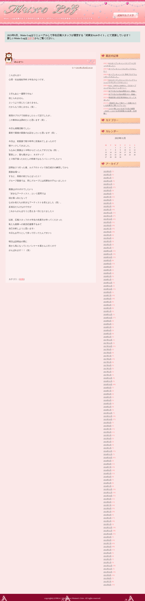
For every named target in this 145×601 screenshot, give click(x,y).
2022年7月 (107, 197)
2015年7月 (107, 429)
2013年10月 (107, 496)
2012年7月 (107, 543)
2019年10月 (107, 289)
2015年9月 (107, 422)
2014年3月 (107, 480)
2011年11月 (107, 569)
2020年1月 (107, 279)
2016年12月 (107, 378)
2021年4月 (107, 238)
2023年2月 (107, 174)
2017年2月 (107, 372)
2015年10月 (107, 419)
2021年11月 (107, 216)
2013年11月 (107, 492)
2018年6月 (107, 324)
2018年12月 (107, 314)
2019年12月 (107, 283)
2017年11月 (107, 343)
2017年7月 (107, 356)
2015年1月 (107, 448)
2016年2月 (107, 407)
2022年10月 (107, 187)
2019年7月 (107, 295)
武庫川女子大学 (126, 15)
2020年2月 (107, 276)
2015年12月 (107, 413)
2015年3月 (107, 442)
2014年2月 (107, 483)
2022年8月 (107, 194)
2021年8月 (107, 225)
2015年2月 (107, 445)
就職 (22, 279)
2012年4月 (107, 553)
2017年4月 (107, 365)
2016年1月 (107, 410)
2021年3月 (107, 241)
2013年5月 (107, 511)
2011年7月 (107, 581)
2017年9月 (107, 349)
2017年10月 (107, 346)
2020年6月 (107, 267)
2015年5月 (107, 435)
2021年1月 (107, 248)
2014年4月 (107, 476)
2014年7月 (107, 467)
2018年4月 (107, 330)
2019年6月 (107, 298)
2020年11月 (107, 254)
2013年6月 (107, 508)
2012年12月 (107, 527)
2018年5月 (107, 327)
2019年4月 (107, 305)
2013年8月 (107, 502)
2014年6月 (107, 470)
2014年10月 (107, 457)
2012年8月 (107, 540)
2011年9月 (107, 575)
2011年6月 (107, 585)
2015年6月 (107, 432)
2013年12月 (107, 489)
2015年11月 (107, 416)
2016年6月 (107, 394)
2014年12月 (107, 451)
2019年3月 (107, 308)
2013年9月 (107, 499)
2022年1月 (107, 209)
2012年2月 (107, 559)
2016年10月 (107, 384)
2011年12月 (107, 566)
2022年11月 (107, 184)
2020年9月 (107, 260)
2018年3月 (107, 333)
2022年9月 (107, 190)
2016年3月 (107, 403)
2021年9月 (107, 222)
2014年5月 (107, 473)
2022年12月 (107, 181)
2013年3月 (107, 518)
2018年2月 (107, 337)
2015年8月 (107, 426)
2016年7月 (107, 391)
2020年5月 (107, 270)
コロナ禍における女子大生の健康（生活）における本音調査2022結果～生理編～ (120, 111)
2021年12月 (107, 213)
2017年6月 (107, 359)
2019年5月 (107, 302)
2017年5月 (107, 362)
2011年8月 (107, 578)
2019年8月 (107, 292)
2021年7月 (107, 229)
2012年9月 (107, 537)
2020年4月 (107, 273)
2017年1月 (107, 375)
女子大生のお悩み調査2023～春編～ (122, 94)
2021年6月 (107, 232)
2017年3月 (107, 368)
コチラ (30, 38)
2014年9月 (107, 461)
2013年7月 (107, 505)
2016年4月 (107, 400)
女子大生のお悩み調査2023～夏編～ (122, 91)
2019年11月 (107, 286)
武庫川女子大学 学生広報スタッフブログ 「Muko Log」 (42, 9)
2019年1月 (107, 311)
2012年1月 (107, 562)
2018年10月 (107, 318)
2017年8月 (107, 353)
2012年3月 (107, 556)
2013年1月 (107, 524)
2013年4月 (107, 515)
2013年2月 (107, 521)
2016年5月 (107, 397)
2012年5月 (107, 550)
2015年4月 (107, 438)
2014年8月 (107, 464)
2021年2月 (107, 244)
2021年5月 (107, 235)
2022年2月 (107, 206)
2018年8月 (107, 321)
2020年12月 (107, 251)
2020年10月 (107, 257)
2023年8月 (107, 171)
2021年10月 (107, 219)
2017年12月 (107, 340)
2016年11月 (107, 381)
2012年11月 (107, 531)
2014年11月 (107, 454)
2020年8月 (107, 263)
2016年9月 (107, 387)
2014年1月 (107, 486)
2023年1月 (107, 178)
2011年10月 (107, 572)
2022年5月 (107, 203)
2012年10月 (107, 534)
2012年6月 (107, 546)
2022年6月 (107, 200)
